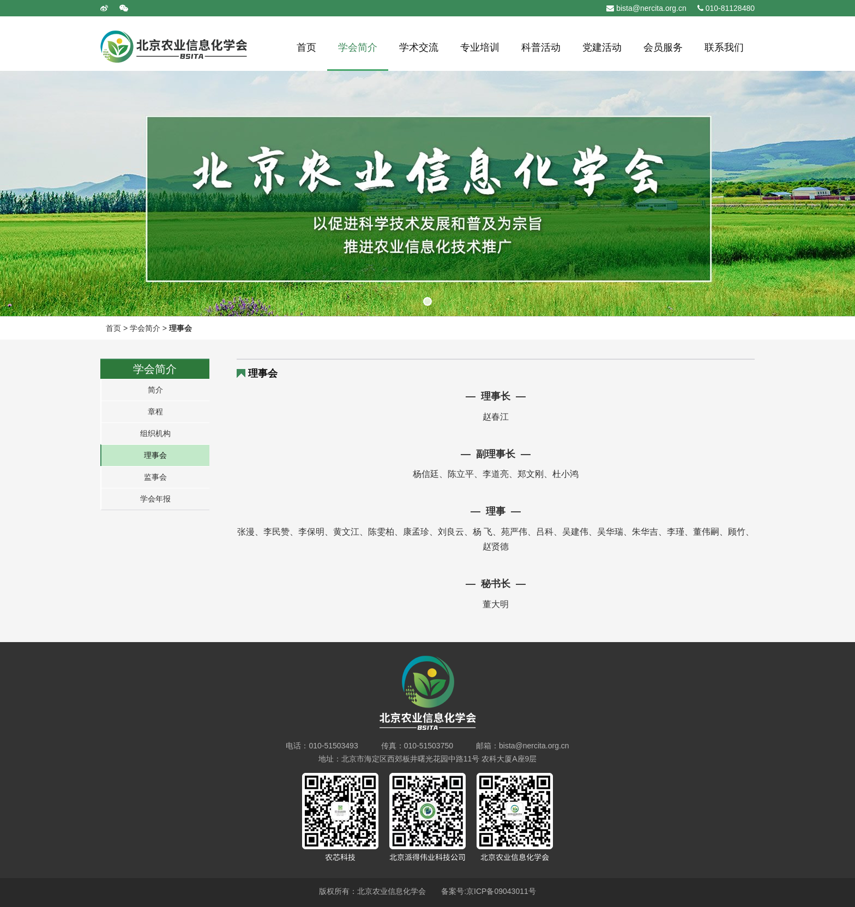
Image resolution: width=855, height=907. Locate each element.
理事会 (180, 328)
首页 (113, 328)
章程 (155, 411)
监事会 (155, 477)
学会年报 (155, 498)
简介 (155, 389)
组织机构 (155, 433)
